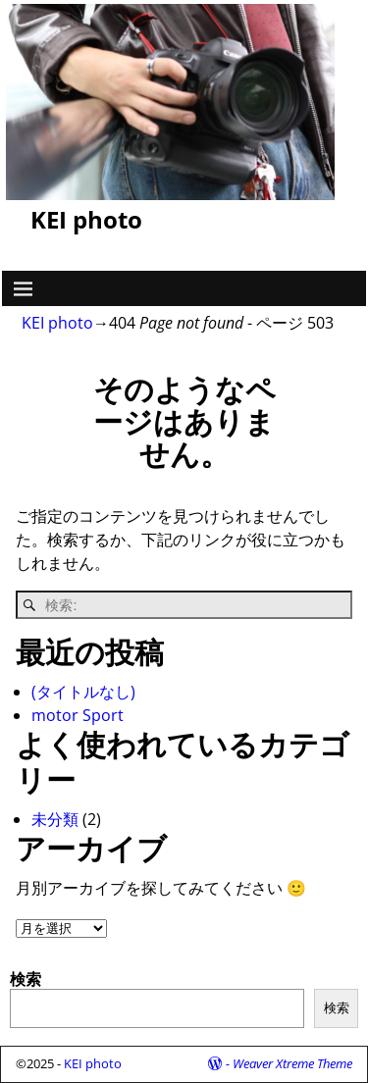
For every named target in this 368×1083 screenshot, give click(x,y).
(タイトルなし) (83, 691)
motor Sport (77, 715)
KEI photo (86, 219)
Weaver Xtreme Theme (292, 1063)
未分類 (55, 819)
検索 (25, 979)
